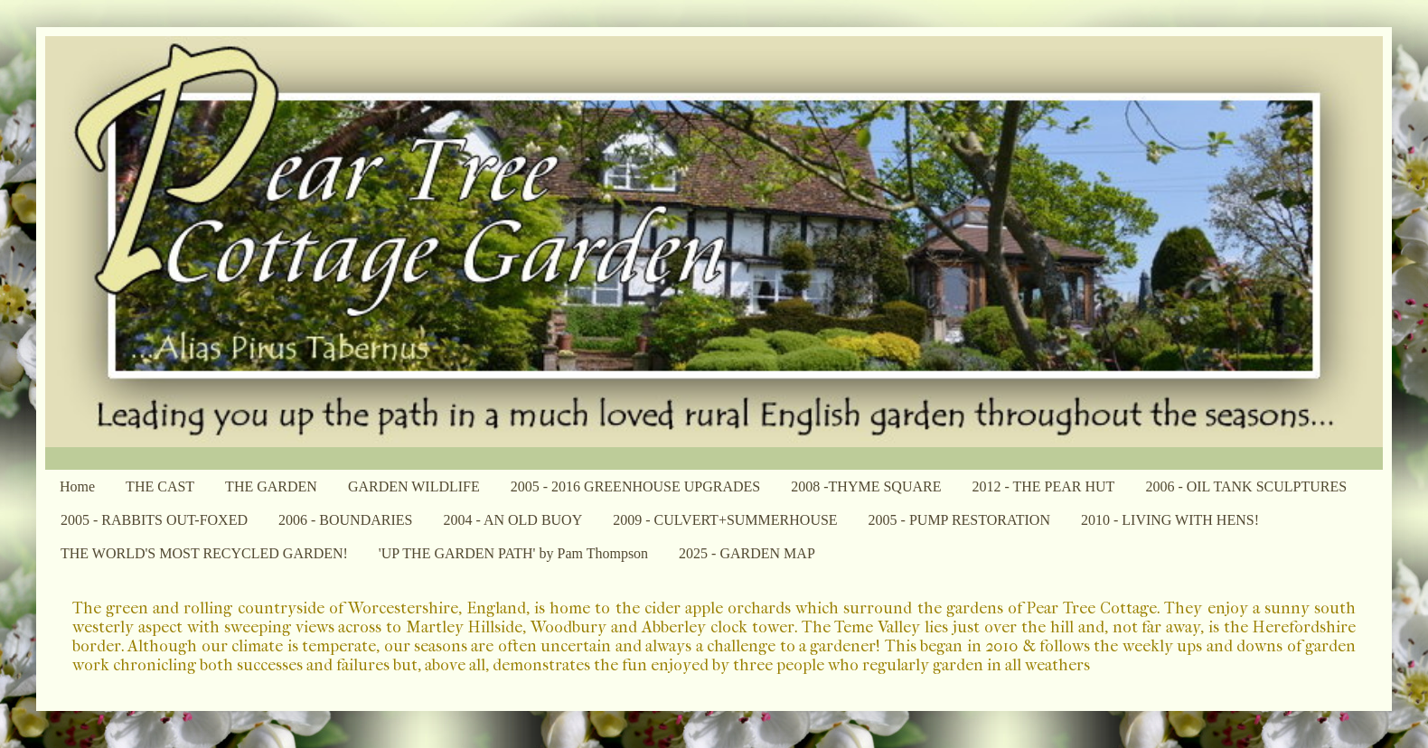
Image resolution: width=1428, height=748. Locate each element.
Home (77, 486)
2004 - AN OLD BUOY (512, 520)
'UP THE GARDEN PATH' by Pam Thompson (513, 553)
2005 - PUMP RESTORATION (959, 520)
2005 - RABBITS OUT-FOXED (154, 520)
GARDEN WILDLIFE (414, 486)
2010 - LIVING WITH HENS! (1170, 520)
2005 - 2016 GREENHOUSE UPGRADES (635, 486)
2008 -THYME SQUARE (866, 486)
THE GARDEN (271, 486)
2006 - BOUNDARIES (345, 520)
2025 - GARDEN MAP (747, 553)
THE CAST (160, 486)
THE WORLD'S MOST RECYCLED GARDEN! (204, 553)
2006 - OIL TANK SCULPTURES (1246, 486)
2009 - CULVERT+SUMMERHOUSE (725, 520)
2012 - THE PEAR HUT (1043, 486)
